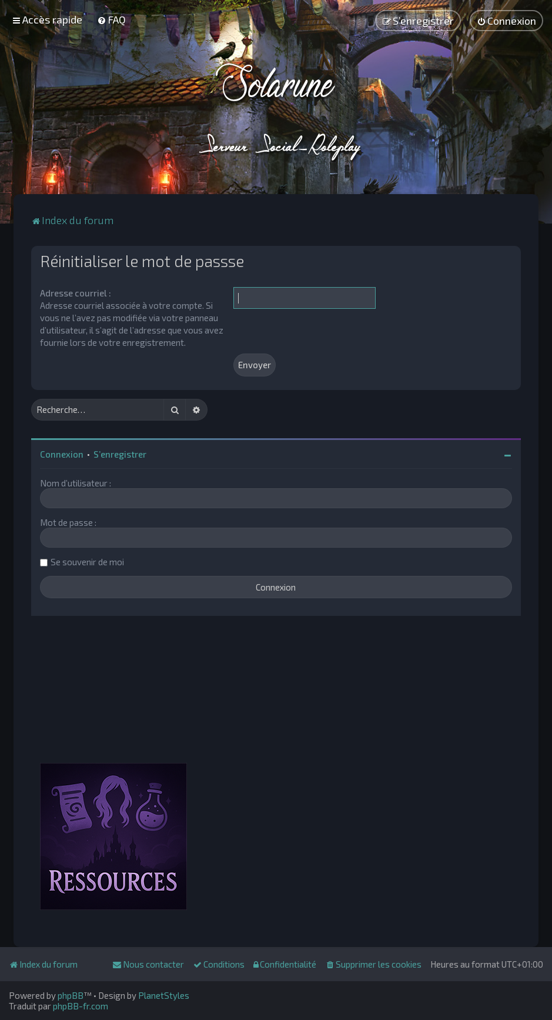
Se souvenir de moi (87, 561)
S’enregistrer (119, 454)
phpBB (70, 995)
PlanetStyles (163, 995)
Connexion (61, 454)
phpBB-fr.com (80, 1006)
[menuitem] (111, 19)
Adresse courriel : (75, 293)
